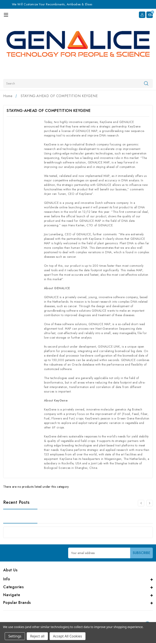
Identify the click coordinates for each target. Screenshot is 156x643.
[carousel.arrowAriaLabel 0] (141, 503)
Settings (14, 636)
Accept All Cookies (67, 636)
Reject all (37, 636)
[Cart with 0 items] (149, 14)
